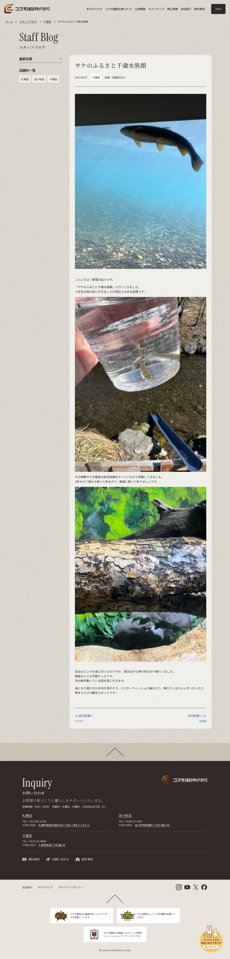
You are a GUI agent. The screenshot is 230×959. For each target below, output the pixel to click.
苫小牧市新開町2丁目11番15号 (152, 825)
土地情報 (140, 9)
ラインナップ (156, 9)
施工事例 (172, 9)
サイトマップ (45, 887)
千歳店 (53, 79)
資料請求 (199, 9)
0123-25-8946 (38, 841)
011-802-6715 (38, 821)
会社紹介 (186, 9)
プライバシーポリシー (70, 887)
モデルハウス (94, 9)
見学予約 (87, 859)
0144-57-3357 (134, 821)
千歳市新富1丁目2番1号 (51, 845)
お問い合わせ (60, 859)
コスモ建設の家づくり (118, 9)
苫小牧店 (39, 79)
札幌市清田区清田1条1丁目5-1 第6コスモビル (64, 825)
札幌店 (25, 79)
